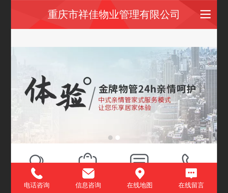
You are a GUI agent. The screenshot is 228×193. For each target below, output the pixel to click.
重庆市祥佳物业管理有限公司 (114, 14)
